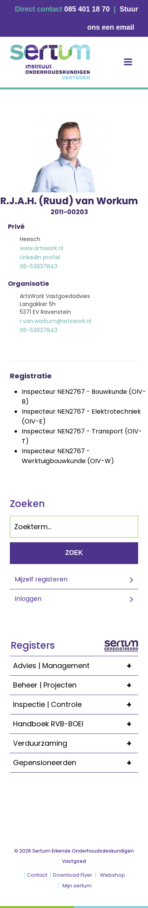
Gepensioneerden (75, 762)
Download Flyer (72, 875)
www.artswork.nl (41, 248)
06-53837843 (38, 266)
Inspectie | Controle (75, 704)
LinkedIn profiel (40, 257)
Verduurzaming (75, 743)
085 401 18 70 (87, 9)
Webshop (112, 875)
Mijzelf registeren (41, 579)
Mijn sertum (77, 885)
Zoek (73, 552)
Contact (37, 875)
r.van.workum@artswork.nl (55, 321)
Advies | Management (75, 665)
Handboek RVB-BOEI (75, 723)
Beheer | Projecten (75, 685)
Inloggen (28, 598)
